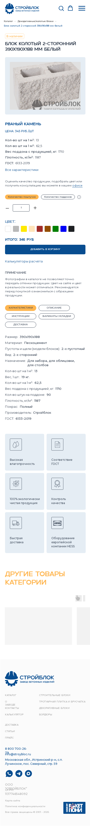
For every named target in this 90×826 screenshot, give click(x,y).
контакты (12, 708)
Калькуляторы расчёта (24, 261)
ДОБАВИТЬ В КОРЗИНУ (45, 249)
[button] (61, 8)
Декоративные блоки (54, 708)
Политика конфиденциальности (25, 806)
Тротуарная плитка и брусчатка (62, 702)
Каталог (8, 21)
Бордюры (45, 714)
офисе (77, 185)
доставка (11, 725)
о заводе (10, 703)
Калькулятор (14, 714)
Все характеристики (21, 170)
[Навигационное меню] (81, 8)
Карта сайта (12, 800)
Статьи (10, 731)
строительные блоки (54, 695)
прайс (9, 738)
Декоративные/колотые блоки (36, 21)
